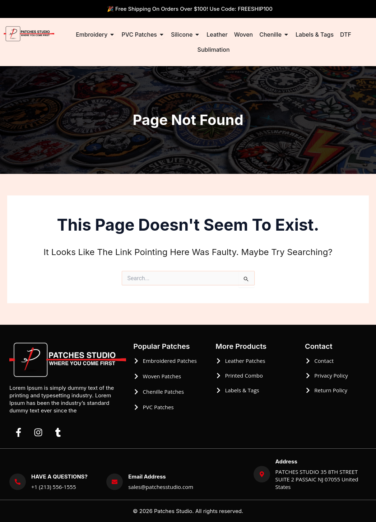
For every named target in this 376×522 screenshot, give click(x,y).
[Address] (262, 474)
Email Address (147, 476)
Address (286, 461)
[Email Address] (114, 482)
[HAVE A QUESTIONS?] (17, 482)
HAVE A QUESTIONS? (59, 476)
